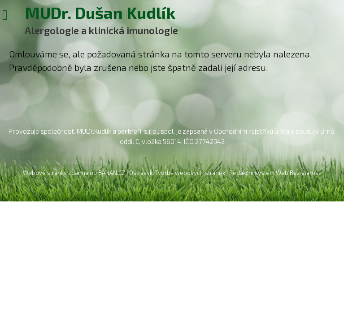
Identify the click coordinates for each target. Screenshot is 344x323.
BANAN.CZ (111, 172)
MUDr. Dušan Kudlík (100, 12)
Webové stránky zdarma (55, 172)
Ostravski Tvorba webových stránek (177, 172)
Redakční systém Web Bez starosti (275, 172)
